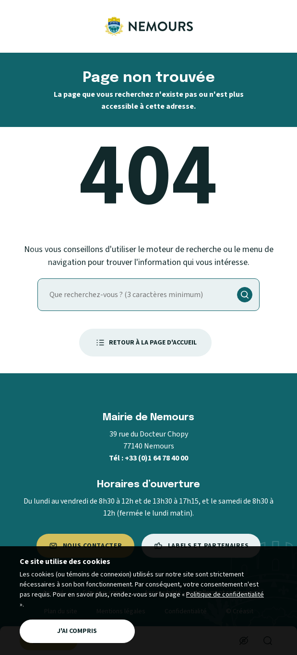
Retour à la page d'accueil (145, 342)
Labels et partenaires (201, 546)
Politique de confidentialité (225, 594)
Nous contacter (85, 546)
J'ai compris (77, 631)
